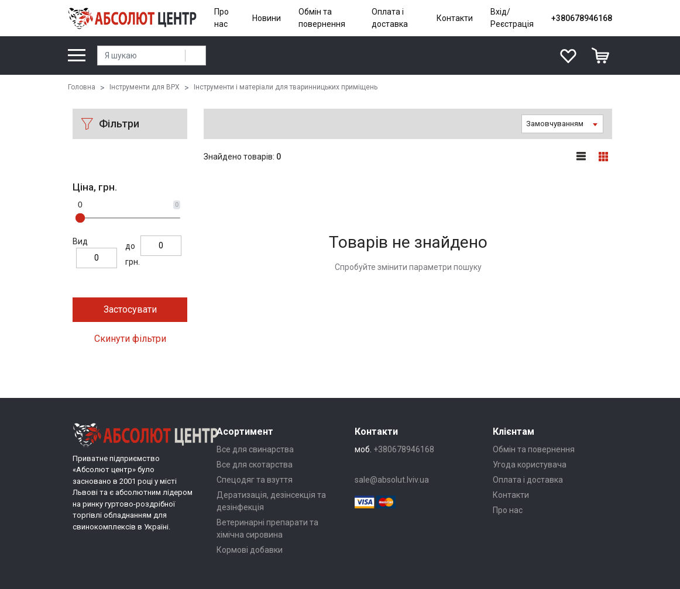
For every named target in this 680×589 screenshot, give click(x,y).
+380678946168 (581, 18)
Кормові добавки (250, 550)
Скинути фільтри (130, 338)
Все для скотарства (255, 464)
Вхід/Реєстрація (512, 18)
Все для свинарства (255, 449)
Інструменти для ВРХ (144, 87)
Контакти (455, 18)
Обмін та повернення (321, 18)
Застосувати (130, 309)
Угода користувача (529, 464)
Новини (266, 18)
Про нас (221, 18)
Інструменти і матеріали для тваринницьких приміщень (285, 87)
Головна (81, 87)
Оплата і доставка (390, 18)
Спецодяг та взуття (255, 479)
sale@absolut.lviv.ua (392, 479)
